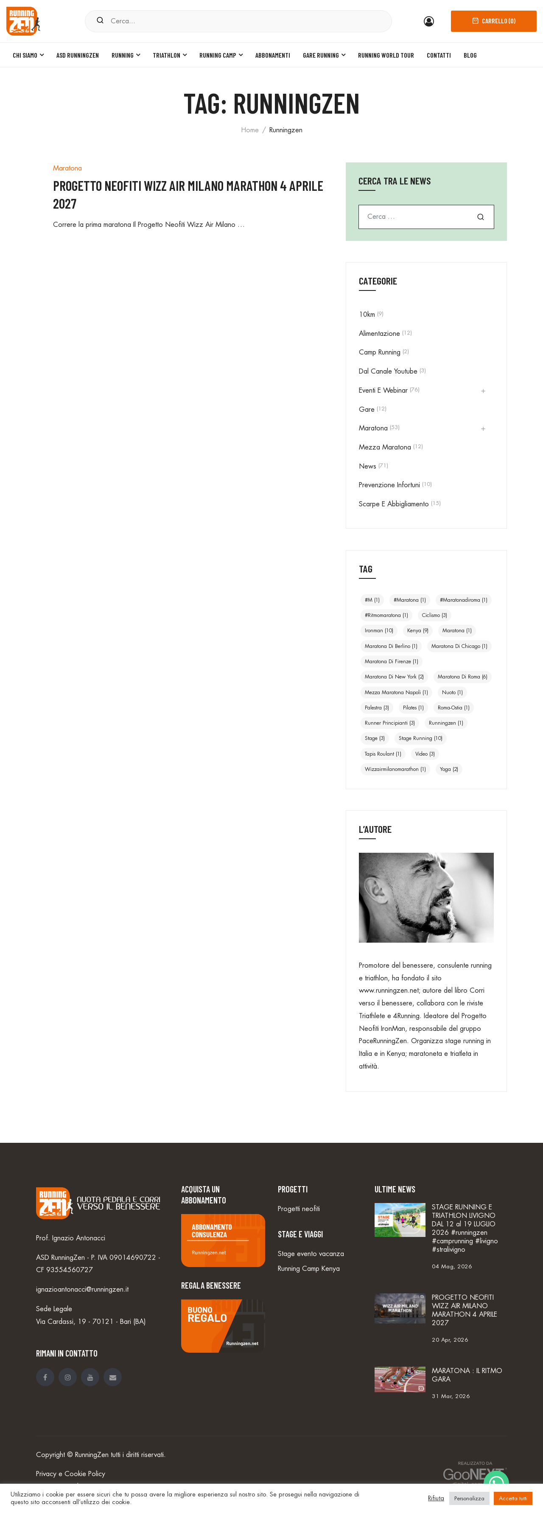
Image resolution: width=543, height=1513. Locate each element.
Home (250, 130)
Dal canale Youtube (388, 371)
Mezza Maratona (385, 447)
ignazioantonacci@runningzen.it (82, 1289)
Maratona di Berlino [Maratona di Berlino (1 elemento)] (391, 646)
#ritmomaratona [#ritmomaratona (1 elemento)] (386, 615)
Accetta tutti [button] (513, 1498)
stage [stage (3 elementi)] (375, 738)
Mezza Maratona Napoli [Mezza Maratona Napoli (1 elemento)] (396, 692)
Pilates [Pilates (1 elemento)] (413, 707)
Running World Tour (386, 55)
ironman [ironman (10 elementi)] (379, 630)
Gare (367, 409)
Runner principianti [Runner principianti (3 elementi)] (390, 723)
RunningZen (92, 1455)
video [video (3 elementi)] (425, 753)
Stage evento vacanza (311, 1254)
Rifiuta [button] (436, 1498)
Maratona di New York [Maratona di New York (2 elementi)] (394, 676)
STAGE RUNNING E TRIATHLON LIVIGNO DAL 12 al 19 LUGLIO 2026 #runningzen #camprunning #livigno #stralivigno (465, 1228)
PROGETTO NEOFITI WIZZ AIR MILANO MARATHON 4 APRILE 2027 (464, 1310)
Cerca (480, 217)
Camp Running (379, 352)
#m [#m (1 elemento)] (372, 600)
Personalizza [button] (469, 1498)
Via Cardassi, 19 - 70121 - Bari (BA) (91, 1321)
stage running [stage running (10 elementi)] (420, 738)
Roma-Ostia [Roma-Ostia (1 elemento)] (454, 707)
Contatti (439, 55)
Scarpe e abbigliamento (394, 504)
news (367, 466)
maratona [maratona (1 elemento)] (457, 630)
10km (367, 314)
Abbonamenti (272, 55)
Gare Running (321, 55)
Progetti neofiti (299, 1209)
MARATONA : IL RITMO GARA (467, 1375)
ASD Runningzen (77, 55)
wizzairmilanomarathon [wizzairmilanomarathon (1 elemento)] (395, 769)
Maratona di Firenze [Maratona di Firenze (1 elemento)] (391, 661)
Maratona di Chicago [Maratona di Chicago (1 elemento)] (459, 646)
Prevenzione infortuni (389, 485)
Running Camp (217, 55)
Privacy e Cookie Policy (70, 1474)
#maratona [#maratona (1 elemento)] (410, 600)
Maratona (67, 168)
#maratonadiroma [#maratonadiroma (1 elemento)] (463, 600)
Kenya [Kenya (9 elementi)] (417, 630)
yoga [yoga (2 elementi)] (449, 769)
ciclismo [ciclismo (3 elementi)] (434, 615)
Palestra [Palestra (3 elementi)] (377, 707)
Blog (470, 55)
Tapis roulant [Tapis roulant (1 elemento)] (383, 753)
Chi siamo (25, 55)
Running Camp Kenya (309, 1268)
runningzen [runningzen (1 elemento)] (446, 723)
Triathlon (166, 55)
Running (123, 55)
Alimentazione (379, 333)
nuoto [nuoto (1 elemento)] (452, 692)
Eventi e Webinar (383, 390)
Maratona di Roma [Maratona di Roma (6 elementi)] (462, 676)
